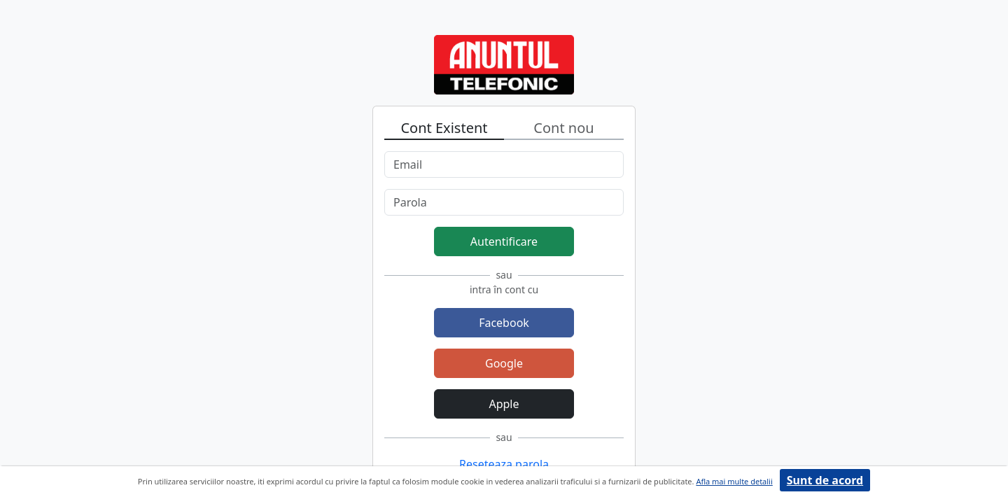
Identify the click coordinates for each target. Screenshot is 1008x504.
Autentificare (504, 241)
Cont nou (563, 127)
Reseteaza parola (504, 464)
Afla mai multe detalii (734, 481)
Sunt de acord (825, 480)
